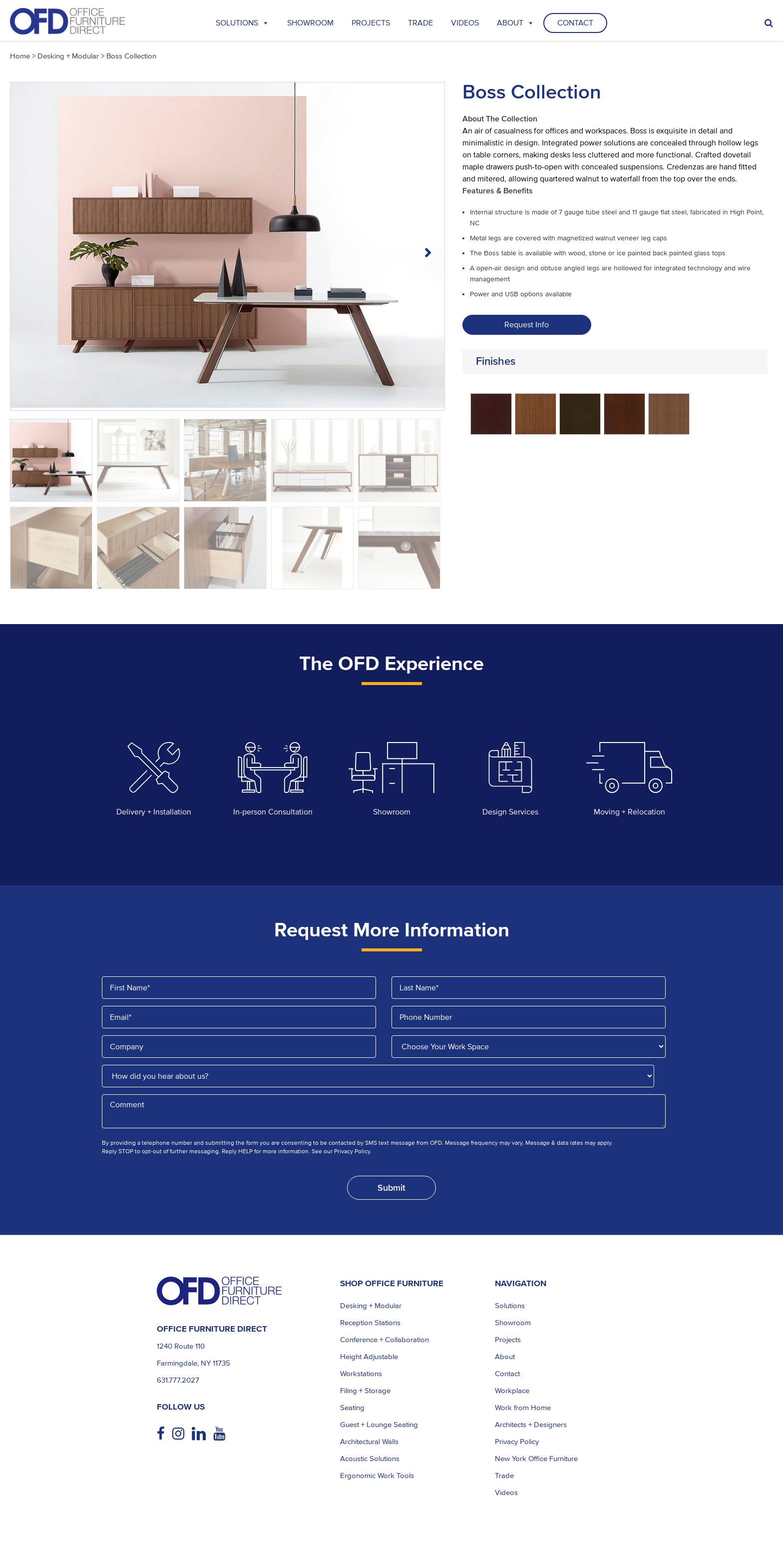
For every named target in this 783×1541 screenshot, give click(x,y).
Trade (504, 1475)
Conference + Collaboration (384, 1339)
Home (20, 55)
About (515, 23)
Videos (465, 23)
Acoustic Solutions (369, 1458)
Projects (371, 23)
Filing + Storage (365, 1390)
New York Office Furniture (536, 1458)
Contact (575, 23)
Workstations (361, 1373)
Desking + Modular (68, 55)
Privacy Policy (517, 1441)
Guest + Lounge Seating (379, 1424)
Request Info (526, 325)
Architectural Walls (369, 1441)
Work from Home (523, 1407)
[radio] (491, 414)
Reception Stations (370, 1322)
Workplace (512, 1390)
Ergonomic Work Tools (377, 1475)
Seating (352, 1407)
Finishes (495, 361)
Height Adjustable (369, 1356)
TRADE (420, 23)
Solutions (242, 23)
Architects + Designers (531, 1424)
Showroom (310, 23)
